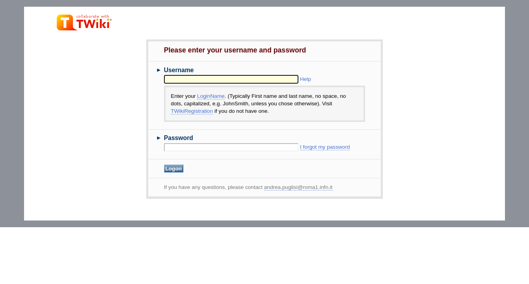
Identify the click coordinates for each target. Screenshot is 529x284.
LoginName (211, 96)
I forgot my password (325, 147)
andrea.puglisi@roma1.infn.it (298, 187)
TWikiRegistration (192, 111)
